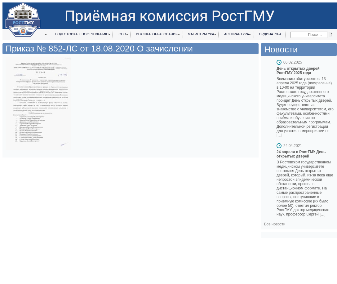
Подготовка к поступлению (82, 34)
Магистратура (201, 34)
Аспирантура (236, 34)
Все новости (274, 224)
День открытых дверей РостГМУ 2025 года (298, 70)
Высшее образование (157, 34)
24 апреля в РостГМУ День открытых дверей (301, 154)
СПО (122, 34)
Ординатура (270, 34)
